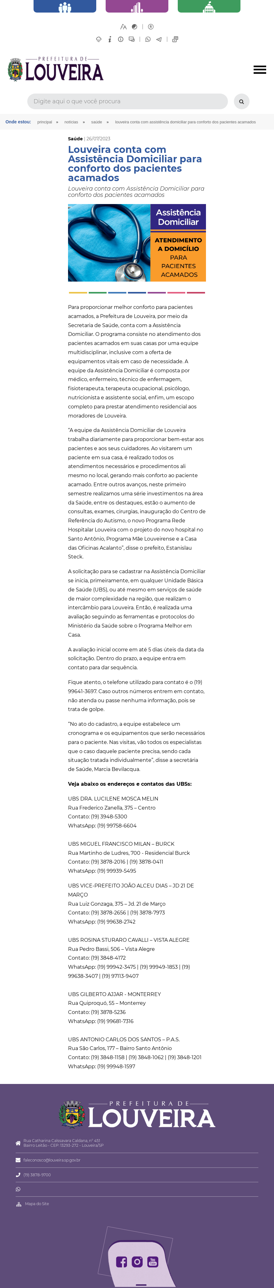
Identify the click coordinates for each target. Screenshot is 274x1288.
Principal (44, 122)
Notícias (71, 122)
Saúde (96, 122)
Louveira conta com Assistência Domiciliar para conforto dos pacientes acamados (185, 122)
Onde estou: (18, 121)
